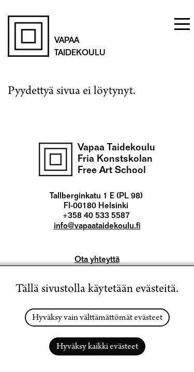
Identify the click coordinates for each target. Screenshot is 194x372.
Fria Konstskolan (115, 159)
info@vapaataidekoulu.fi (97, 227)
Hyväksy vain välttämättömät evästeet (97, 318)
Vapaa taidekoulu (75, 47)
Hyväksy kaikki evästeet (97, 347)
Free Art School (112, 171)
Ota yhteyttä (97, 260)
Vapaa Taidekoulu (116, 148)
